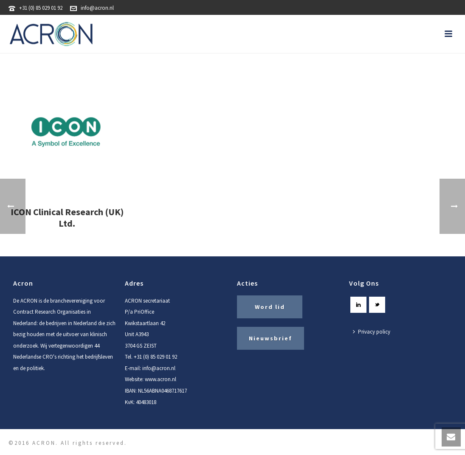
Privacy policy (371, 331)
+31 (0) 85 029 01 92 (40, 7)
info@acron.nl (97, 7)
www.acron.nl (160, 379)
